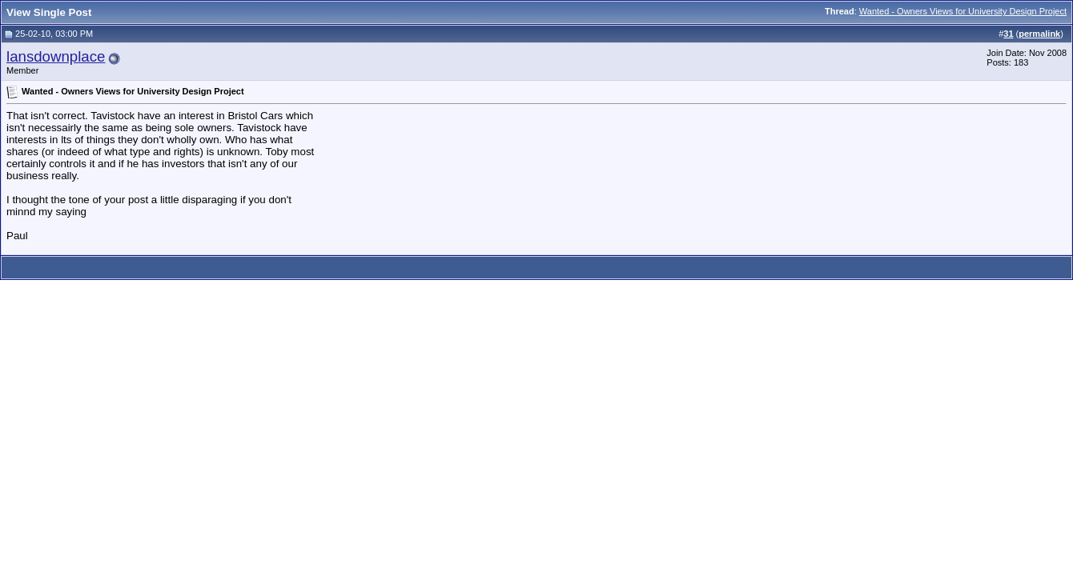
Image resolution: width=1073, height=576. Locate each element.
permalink (1039, 33)
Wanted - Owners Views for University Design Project (963, 11)
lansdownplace (55, 56)
